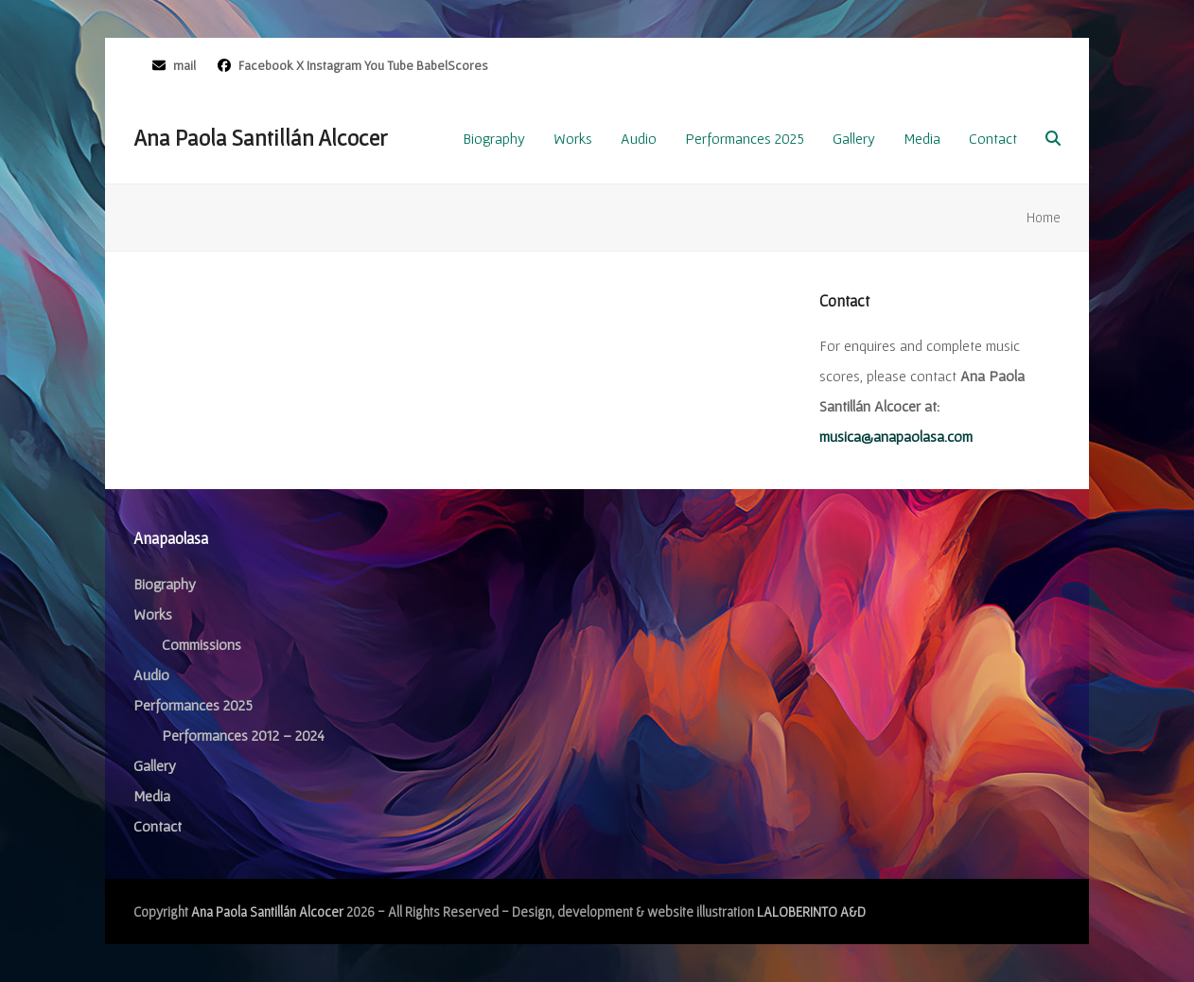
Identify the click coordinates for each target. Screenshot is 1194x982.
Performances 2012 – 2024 (243, 735)
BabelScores (452, 65)
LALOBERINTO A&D (811, 911)
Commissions (201, 644)
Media (151, 795)
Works (152, 614)
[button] (1053, 138)
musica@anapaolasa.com (896, 436)
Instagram (334, 65)
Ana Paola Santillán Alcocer (260, 137)
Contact (157, 825)
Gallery (154, 765)
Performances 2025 (193, 704)
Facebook (264, 65)
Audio (151, 674)
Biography (164, 583)
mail (184, 65)
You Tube (388, 65)
